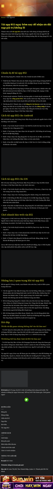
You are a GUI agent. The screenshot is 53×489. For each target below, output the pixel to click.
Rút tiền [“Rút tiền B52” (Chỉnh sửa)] (4, 424)
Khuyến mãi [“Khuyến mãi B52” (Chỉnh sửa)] (5, 441)
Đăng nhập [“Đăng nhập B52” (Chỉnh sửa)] (5, 415)
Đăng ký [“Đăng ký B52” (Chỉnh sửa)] (4, 412)
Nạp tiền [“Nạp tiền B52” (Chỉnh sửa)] (4, 421)
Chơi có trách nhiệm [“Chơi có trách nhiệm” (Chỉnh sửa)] (8, 450)
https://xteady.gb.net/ (16, 465)
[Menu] (2, 6)
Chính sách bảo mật (8, 447)
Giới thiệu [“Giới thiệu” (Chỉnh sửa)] (4, 438)
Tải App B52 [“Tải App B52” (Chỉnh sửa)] (5, 428)
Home (3, 17)
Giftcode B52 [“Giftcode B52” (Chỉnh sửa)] (5, 418)
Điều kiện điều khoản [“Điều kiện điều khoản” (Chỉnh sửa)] (8, 444)
